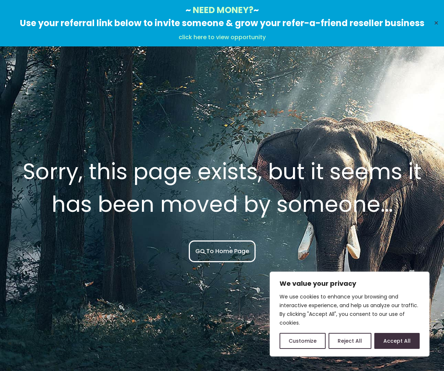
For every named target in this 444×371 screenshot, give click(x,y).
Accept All (397, 341)
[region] (349, 314)
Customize (303, 341)
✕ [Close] (436, 23)
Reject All (350, 341)
